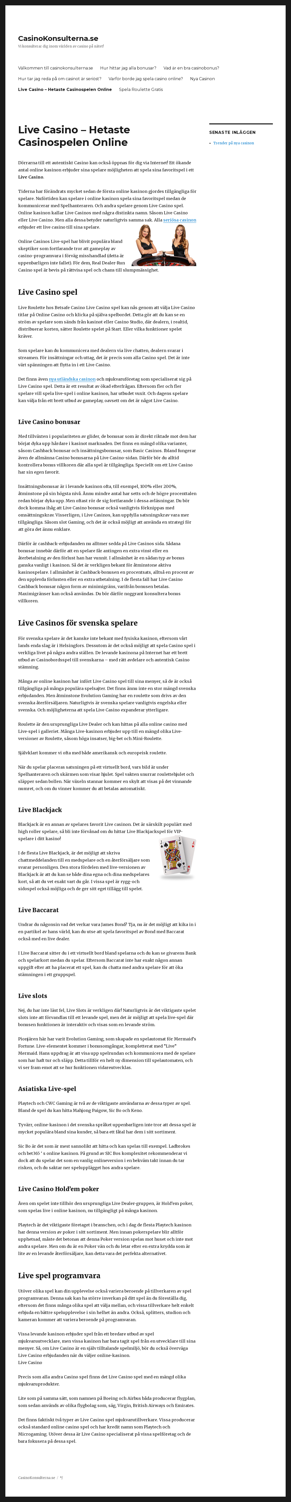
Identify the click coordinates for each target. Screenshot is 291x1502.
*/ (61, 1478)
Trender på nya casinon (233, 143)
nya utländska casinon (72, 379)
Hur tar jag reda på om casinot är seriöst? (59, 78)
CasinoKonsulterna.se (58, 38)
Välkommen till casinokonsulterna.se (55, 68)
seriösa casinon (179, 219)
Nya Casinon (202, 78)
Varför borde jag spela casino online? (146, 78)
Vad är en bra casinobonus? (191, 68)
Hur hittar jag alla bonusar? (128, 68)
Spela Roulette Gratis (141, 89)
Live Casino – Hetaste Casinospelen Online (65, 89)
